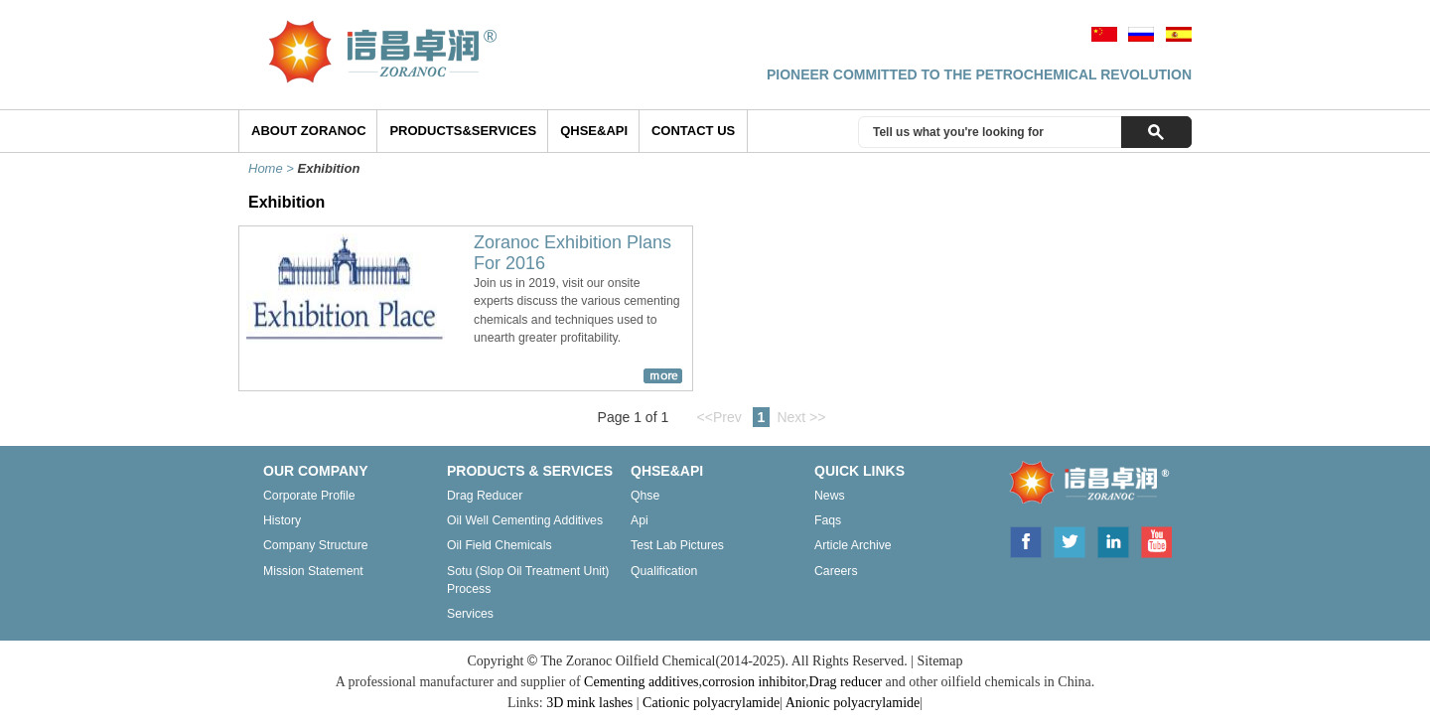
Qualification (664, 571)
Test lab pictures (677, 545)
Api (639, 520)
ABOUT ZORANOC (308, 130)
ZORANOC (1083, 485)
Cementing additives (641, 681)
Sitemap (940, 661)
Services (470, 614)
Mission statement (313, 571)
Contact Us (693, 130)
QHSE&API (594, 130)
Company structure (315, 545)
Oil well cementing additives (525, 520)
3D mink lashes (589, 702)
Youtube (1156, 540)
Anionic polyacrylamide (853, 702)
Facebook (1025, 540)
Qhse (645, 496)
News (829, 496)
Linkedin (1113, 540)
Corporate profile (309, 496)
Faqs (827, 520)
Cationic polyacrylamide (711, 702)
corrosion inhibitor (753, 681)
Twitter (1069, 540)
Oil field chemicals (499, 545)
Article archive (853, 545)
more (663, 375)
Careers (836, 571)
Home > (273, 168)
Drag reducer (484, 496)
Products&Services (462, 130)
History (282, 520)
